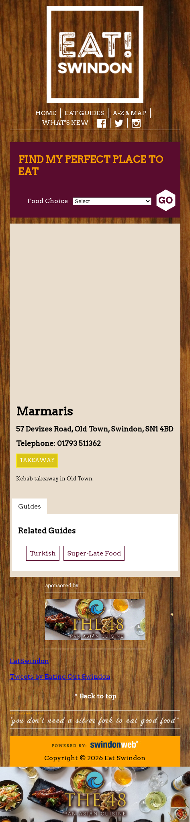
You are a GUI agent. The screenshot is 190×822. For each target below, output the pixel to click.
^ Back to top (95, 696)
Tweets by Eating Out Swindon (60, 676)
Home (45, 113)
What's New (65, 122)
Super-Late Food (94, 553)
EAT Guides (84, 113)
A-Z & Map (129, 113)
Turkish (43, 553)
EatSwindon (29, 661)
